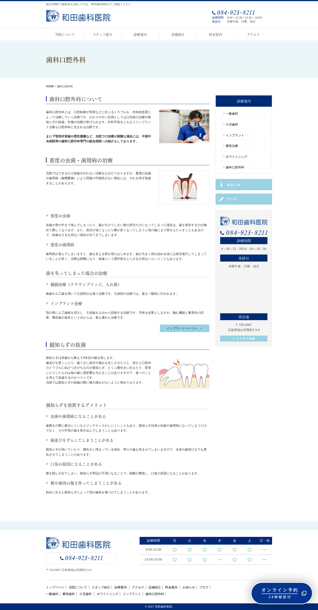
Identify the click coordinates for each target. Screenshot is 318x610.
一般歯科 (232, 113)
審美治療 (232, 146)
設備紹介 (178, 34)
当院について (65, 34)
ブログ (204, 587)
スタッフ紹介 (102, 34)
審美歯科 (68, 594)
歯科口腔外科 (235, 167)
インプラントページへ (182, 328)
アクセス (253, 34)
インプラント (235, 135)
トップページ (55, 587)
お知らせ (189, 587)
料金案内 (215, 34)
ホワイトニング (236, 156)
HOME (50, 86)
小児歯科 (232, 124)
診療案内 (140, 34)
